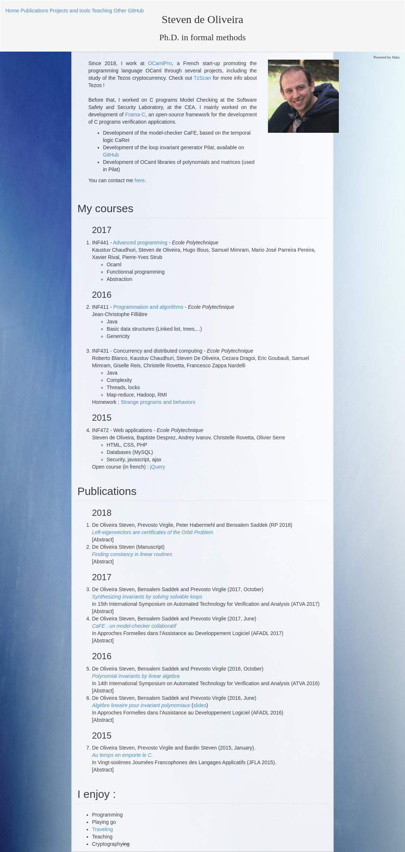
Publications (34, 11)
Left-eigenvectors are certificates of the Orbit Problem (152, 532)
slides (200, 705)
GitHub (136, 11)
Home (12, 11)
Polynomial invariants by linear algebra (136, 676)
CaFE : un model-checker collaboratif (134, 626)
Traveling (102, 829)
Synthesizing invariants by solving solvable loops (147, 597)
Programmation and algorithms (149, 307)
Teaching (102, 11)
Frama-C (135, 114)
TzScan (203, 78)
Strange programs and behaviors (158, 402)
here (140, 180)
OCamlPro (160, 63)
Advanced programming (141, 242)
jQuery (157, 467)
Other (120, 11)
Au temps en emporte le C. (122, 755)
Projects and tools (70, 11)
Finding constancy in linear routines (132, 554)
